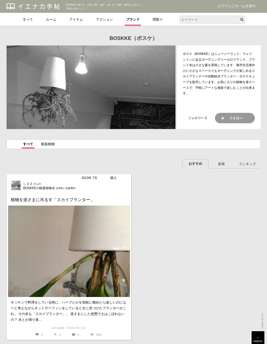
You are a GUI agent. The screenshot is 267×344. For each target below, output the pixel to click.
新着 (221, 164)
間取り (158, 19)
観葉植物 (48, 144)
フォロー (235, 118)
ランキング (247, 164)
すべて (28, 19)
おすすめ (195, 164)
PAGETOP (258, 337)
